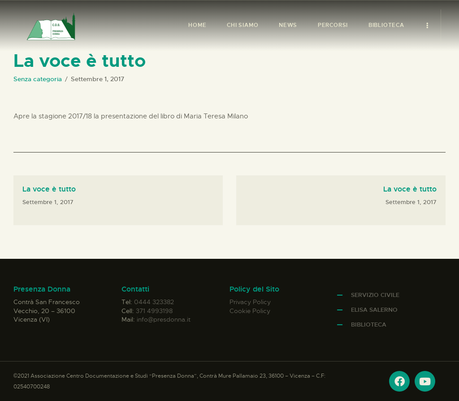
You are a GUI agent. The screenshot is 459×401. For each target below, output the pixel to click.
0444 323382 (154, 302)
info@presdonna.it (164, 319)
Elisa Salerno (374, 310)
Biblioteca (368, 324)
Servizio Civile (375, 295)
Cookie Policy (250, 311)
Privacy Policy (250, 302)
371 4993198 (154, 311)
